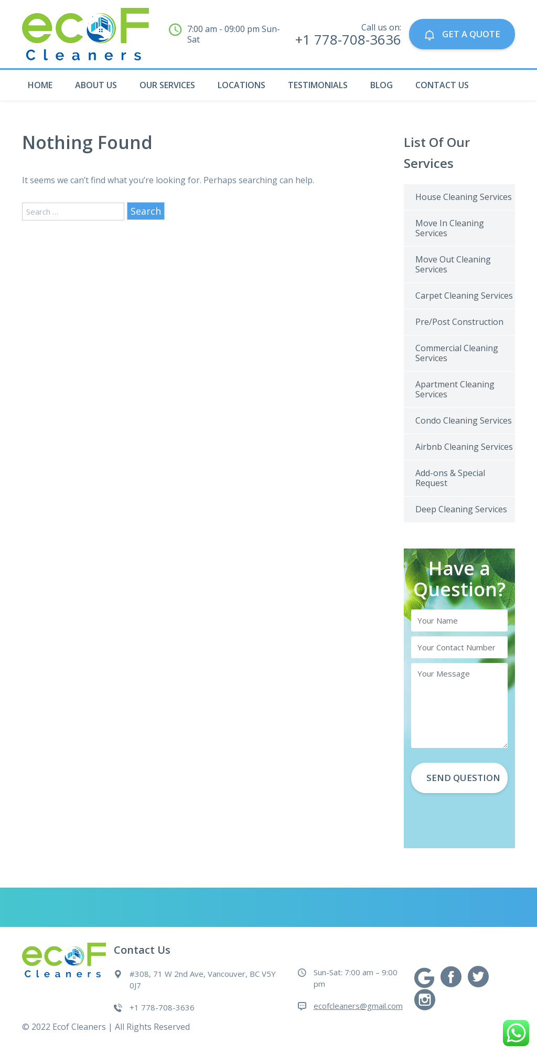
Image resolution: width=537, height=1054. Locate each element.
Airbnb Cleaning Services (464, 446)
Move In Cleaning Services (449, 228)
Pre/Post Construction (459, 322)
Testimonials (318, 85)
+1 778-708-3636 (162, 1007)
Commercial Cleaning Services (456, 353)
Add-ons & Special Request (450, 478)
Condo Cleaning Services (463, 420)
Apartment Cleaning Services (455, 389)
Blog (381, 85)
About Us (96, 85)
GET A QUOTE (461, 34)
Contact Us (442, 85)
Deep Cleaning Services (461, 509)
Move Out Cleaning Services (453, 264)
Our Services (167, 85)
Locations (241, 85)
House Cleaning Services (463, 197)
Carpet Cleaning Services (464, 295)
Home (40, 85)
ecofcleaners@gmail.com (358, 1005)
